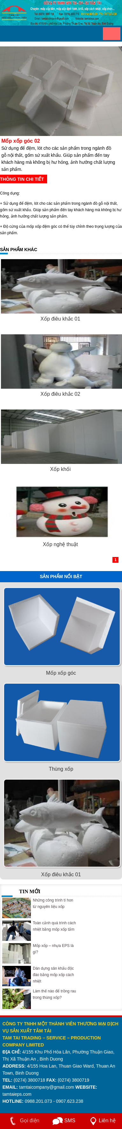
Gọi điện (23, 1120)
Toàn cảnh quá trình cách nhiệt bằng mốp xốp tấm (54, 926)
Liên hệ (102, 1120)
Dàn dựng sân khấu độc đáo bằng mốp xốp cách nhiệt (53, 974)
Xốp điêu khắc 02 (60, 394)
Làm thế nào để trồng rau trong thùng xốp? (54, 994)
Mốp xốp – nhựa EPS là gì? (53, 948)
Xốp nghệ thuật (60, 544)
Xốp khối (60, 469)
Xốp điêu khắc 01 (60, 319)
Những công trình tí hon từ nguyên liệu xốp (53, 903)
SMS (64, 1120)
